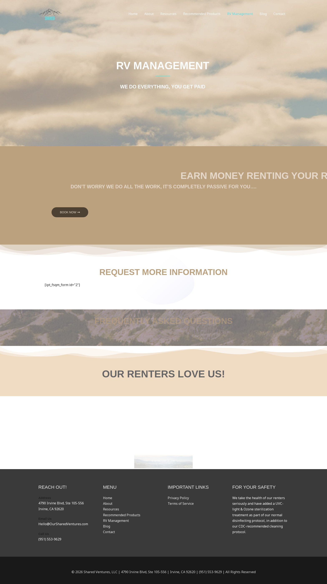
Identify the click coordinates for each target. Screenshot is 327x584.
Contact (279, 13)
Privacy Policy (178, 498)
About (149, 13)
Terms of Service (181, 503)
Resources (168, 13)
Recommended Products (201, 13)
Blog (263, 13)
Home (133, 13)
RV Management (240, 13)
